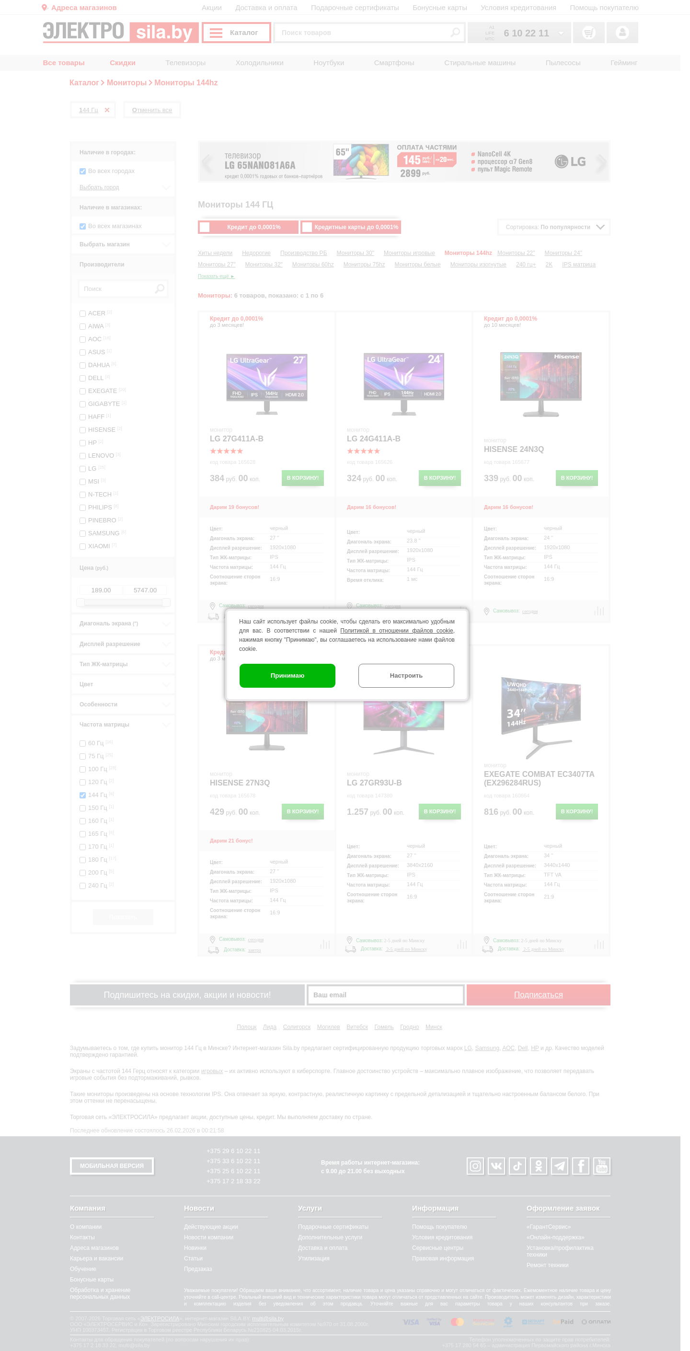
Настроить (406, 675)
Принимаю (288, 675)
